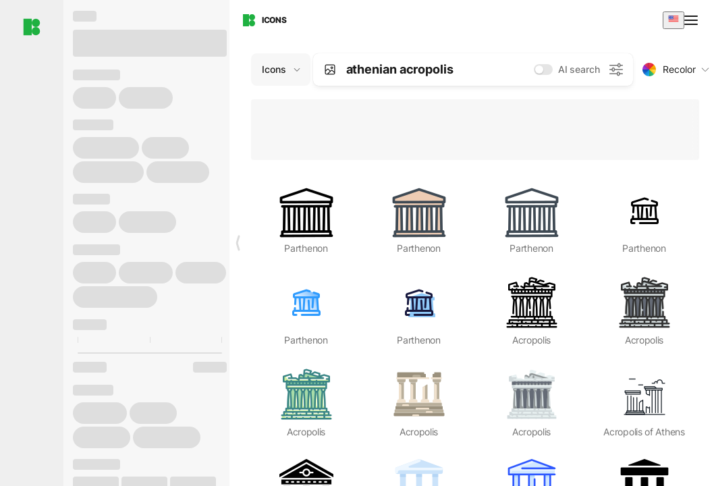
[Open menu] (692, 20)
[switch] (543, 69)
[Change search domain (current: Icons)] (280, 69)
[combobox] (673, 19)
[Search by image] (330, 69)
